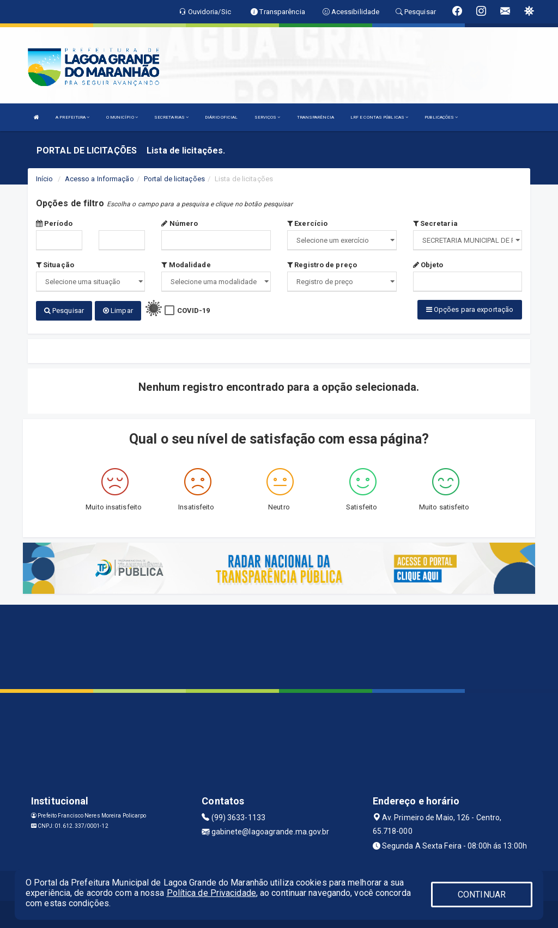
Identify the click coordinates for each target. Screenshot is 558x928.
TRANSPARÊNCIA (315, 117)
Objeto (428, 265)
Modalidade (185, 265)
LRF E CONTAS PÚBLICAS (379, 117)
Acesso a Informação (99, 179)
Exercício (307, 223)
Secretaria (435, 223)
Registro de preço (322, 265)
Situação (55, 265)
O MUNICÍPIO (122, 117)
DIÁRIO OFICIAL (221, 117)
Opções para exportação (469, 309)
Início (44, 179)
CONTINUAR (482, 894)
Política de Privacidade (211, 893)
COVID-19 (193, 310)
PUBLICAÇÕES (441, 117)
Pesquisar (64, 310)
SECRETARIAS (171, 117)
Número (179, 223)
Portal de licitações (174, 179)
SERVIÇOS (267, 117)
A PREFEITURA (72, 117)
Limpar (118, 310)
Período (54, 223)
